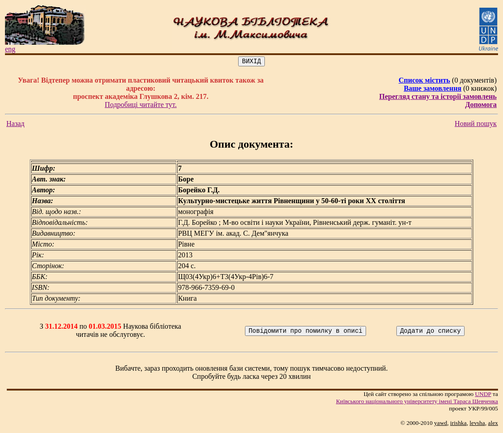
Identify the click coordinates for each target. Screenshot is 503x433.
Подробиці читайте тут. (141, 106)
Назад (15, 125)
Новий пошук (476, 125)
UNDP (483, 395)
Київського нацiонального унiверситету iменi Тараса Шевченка (417, 402)
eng (10, 49)
